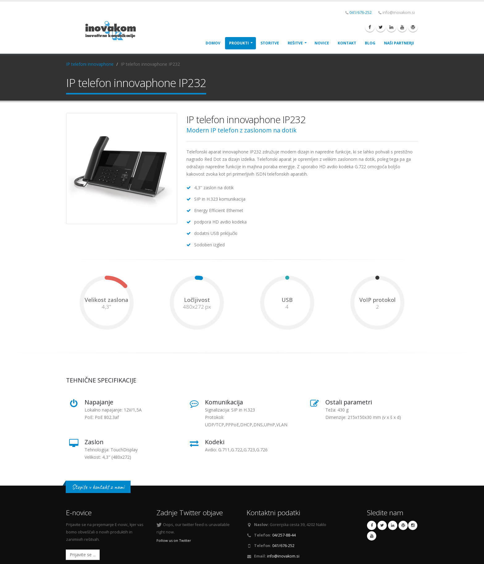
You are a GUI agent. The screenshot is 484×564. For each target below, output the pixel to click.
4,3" (106, 307)
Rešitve (295, 43)
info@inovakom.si (283, 556)
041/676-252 (360, 12)
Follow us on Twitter (173, 540)
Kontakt (347, 43)
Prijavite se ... (83, 555)
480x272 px (197, 307)
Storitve (270, 43)
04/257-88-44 (284, 535)
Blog (370, 43)
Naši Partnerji (399, 43)
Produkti (239, 43)
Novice (322, 43)
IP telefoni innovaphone (90, 64)
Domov (213, 43)
